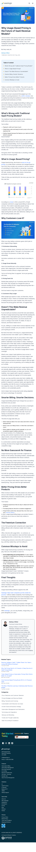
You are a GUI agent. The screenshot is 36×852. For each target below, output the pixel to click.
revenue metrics (10, 512)
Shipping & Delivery (6, 822)
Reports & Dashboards (7, 772)
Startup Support (5, 792)
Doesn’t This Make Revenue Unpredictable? (16, 71)
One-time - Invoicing (6, 774)
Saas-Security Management (8, 777)
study (11, 202)
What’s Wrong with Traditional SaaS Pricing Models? (18, 66)
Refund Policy (5, 818)
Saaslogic (7, 610)
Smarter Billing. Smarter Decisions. (14, 74)
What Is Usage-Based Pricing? (13, 68)
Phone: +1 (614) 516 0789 (7, 759)
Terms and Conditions (7, 820)
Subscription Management (8, 767)
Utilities (3, 790)
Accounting (4, 771)
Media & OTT (5, 789)
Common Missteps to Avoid (12, 80)
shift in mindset (26, 96)
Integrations (4, 802)
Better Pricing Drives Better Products (14, 77)
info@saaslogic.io (6, 757)
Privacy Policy (5, 817)
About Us (4, 798)
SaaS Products (5, 785)
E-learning (4, 787)
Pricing (3, 805)
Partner (3, 810)
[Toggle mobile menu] (32, 3)
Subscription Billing (6, 766)
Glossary (4, 809)
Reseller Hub (5, 776)
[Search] (29, 3)
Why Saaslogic (5, 800)
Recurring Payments (6, 769)
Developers (4, 804)
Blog (3, 807)
